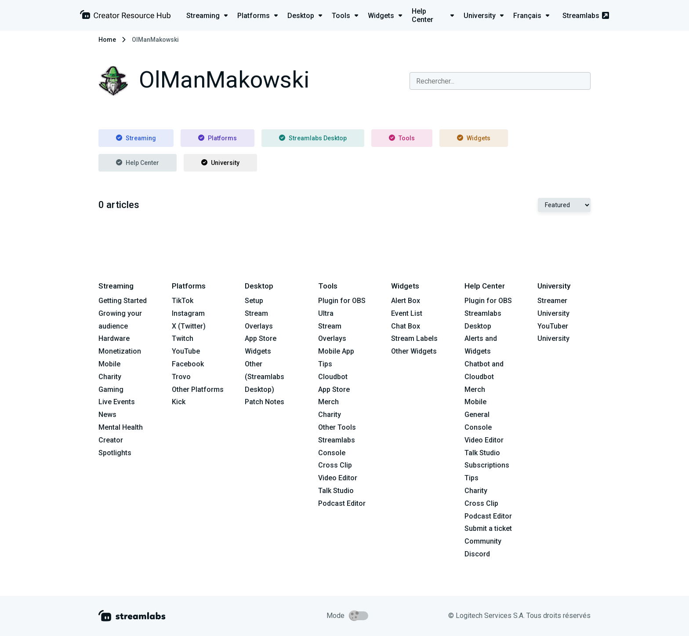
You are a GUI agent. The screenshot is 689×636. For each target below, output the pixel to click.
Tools (402, 138)
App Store (260, 338)
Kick (178, 402)
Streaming (136, 138)
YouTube (186, 351)
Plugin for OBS (342, 300)
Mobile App (336, 351)
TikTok (182, 300)
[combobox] (500, 81)
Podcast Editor (342, 503)
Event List (406, 313)
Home (107, 39)
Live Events (116, 402)
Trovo (181, 377)
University (220, 162)
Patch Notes (264, 402)
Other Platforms (198, 389)
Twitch (182, 338)
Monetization (119, 351)
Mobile (109, 364)
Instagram (188, 313)
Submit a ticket (488, 528)
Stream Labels (414, 338)
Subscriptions (486, 465)
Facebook (188, 364)
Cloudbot (333, 377)
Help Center (137, 162)
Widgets (473, 138)
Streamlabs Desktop (313, 138)
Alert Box (405, 300)
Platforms (217, 138)
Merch (328, 402)
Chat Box (405, 326)
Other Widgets (414, 351)
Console (478, 427)
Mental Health (120, 427)
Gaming (110, 389)
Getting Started (122, 300)
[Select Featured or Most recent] (564, 205)
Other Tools (337, 427)
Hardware (114, 338)
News (107, 414)
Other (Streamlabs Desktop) (264, 377)
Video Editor (337, 478)
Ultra (326, 313)
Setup (254, 300)
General (477, 414)
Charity (109, 377)
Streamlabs (585, 15)
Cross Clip (335, 465)
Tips (325, 364)
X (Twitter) (189, 326)
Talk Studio (336, 490)
